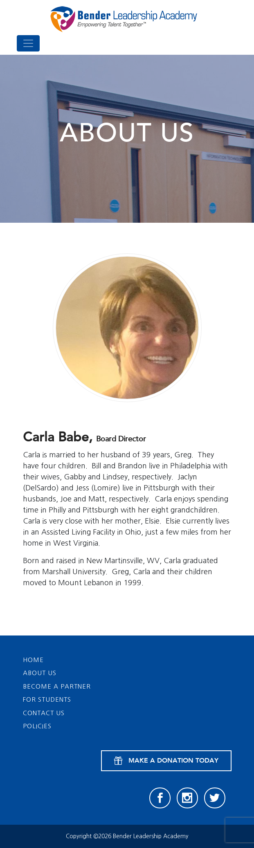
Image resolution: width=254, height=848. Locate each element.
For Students (47, 699)
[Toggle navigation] (28, 43)
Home (33, 660)
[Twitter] (214, 798)
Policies (37, 726)
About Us (39, 673)
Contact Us (44, 713)
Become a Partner (57, 686)
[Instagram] (187, 798)
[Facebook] (160, 798)
